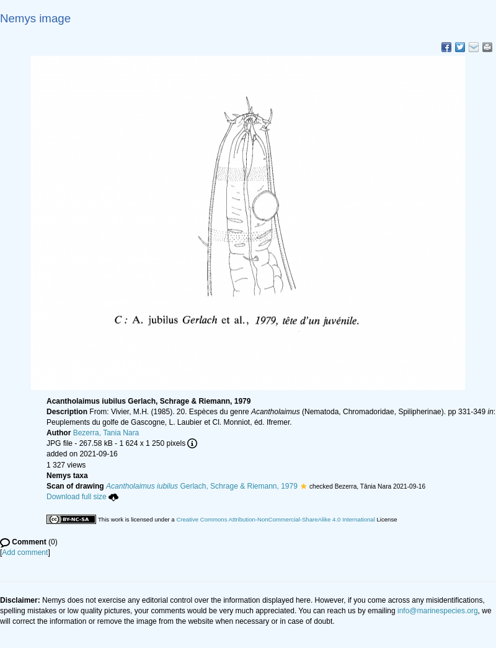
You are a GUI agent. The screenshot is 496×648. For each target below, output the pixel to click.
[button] (303, 486)
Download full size (82, 496)
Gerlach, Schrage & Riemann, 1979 (202, 486)
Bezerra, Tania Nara (106, 432)
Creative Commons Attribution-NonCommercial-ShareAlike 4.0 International (275, 519)
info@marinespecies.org (437, 610)
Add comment (25, 552)
